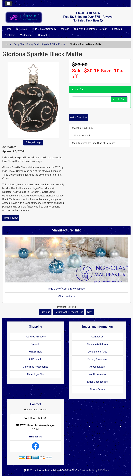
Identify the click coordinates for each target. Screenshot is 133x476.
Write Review (11, 217)
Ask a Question (78, 117)
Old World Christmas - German (90, 28)
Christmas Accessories (35, 366)
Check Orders (97, 389)
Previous (45, 312)
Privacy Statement (97, 359)
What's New (35, 351)
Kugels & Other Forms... (54, 44)
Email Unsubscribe (97, 381)
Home (8, 28)
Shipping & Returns (97, 344)
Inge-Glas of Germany (44, 28)
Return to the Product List (69, 312)
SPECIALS (21, 28)
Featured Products (35, 336)
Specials (35, 344)
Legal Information (97, 374)
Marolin (65, 28)
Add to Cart (119, 99)
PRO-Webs (103, 470)
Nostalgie (10, 35)
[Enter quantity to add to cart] (91, 99)
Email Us (35, 436)
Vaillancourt (26, 35)
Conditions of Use (97, 351)
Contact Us (44, 35)
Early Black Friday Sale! (26, 44)
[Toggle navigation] (8, 3)
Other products (66, 296)
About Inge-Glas (35, 374)
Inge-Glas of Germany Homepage (66, 288)
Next (89, 312)
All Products (35, 359)
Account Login (97, 366)
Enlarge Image (33, 142)
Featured (117, 28)
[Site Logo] (24, 17)
